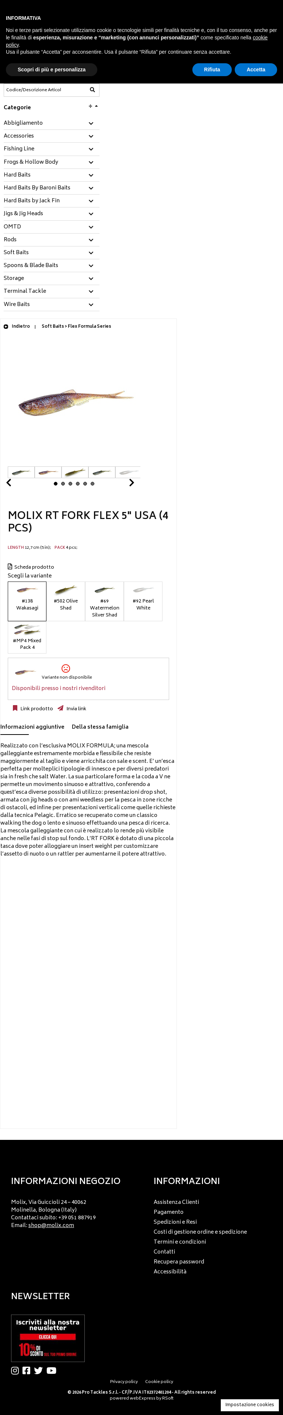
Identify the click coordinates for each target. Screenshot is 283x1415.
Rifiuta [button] (212, 69)
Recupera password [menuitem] (179, 1262)
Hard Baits (17, 175)
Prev (17, 484)
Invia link (75, 709)
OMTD (12, 227)
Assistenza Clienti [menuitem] (176, 1202)
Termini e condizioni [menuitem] (180, 1242)
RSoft (168, 1398)
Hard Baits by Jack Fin (32, 201)
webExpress (143, 1398)
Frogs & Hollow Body (31, 162)
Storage (14, 278)
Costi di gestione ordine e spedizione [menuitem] (200, 1232)
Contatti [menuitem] (164, 1252)
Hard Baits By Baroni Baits (37, 188)
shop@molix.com (51, 1225)
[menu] (70, 1212)
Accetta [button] (256, 69)
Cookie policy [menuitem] (159, 1382)
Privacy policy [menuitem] (124, 1382)
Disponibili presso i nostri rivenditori (58, 688)
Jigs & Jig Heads (23, 214)
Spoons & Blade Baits (31, 266)
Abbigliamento (23, 123)
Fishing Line (19, 149)
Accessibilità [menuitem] (170, 1272)
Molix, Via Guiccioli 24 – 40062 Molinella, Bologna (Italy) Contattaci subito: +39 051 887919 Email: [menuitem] (53, 1214)
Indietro (16, 326)
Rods (10, 240)
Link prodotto (36, 709)
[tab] (51, 124)
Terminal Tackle (25, 291)
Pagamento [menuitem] (169, 1212)
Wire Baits (17, 305)
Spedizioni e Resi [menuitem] (175, 1222)
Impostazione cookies (250, 1405)
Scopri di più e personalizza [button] (51, 69)
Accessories (19, 136)
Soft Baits (16, 253)
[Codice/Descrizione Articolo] (33, 90)
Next (122, 484)
